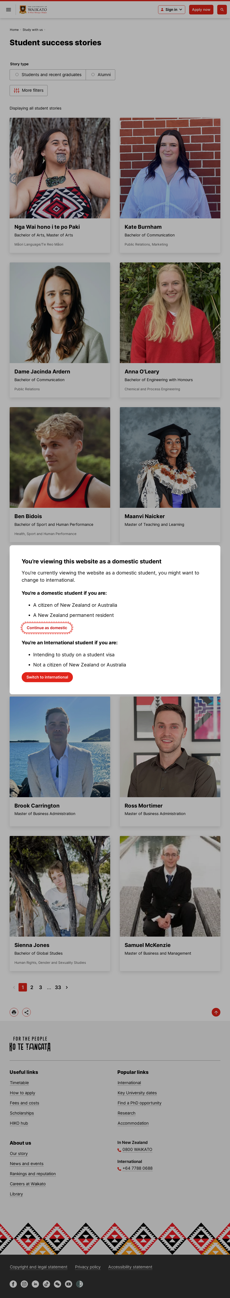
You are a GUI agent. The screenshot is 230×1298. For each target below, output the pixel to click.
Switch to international (47, 677)
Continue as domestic (47, 627)
